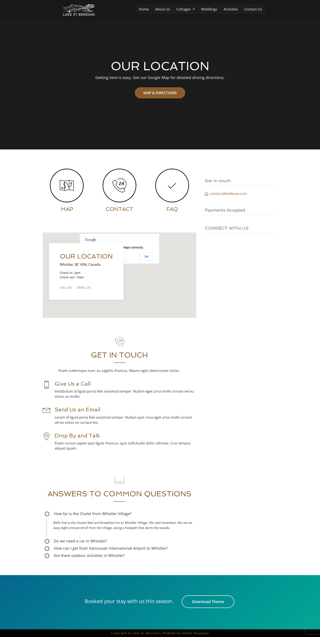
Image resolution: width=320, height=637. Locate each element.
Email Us (83, 287)
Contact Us (253, 9)
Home (144, 9)
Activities (231, 9)
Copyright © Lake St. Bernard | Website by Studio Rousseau (160, 633)
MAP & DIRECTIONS (160, 92)
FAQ (172, 209)
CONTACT (119, 209)
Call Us (66, 287)
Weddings (209, 9)
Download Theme (208, 601)
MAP (67, 209)
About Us (162, 9)
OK (146, 256)
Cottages (185, 9)
